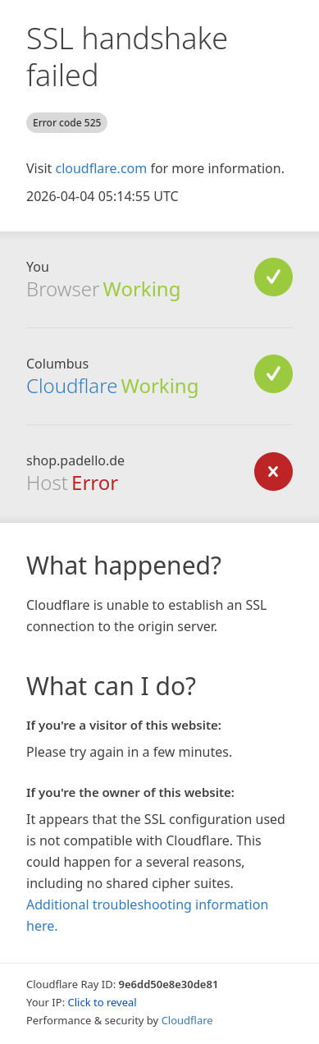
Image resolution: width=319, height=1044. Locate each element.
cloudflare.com (101, 168)
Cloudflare (71, 385)
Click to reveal (102, 1002)
